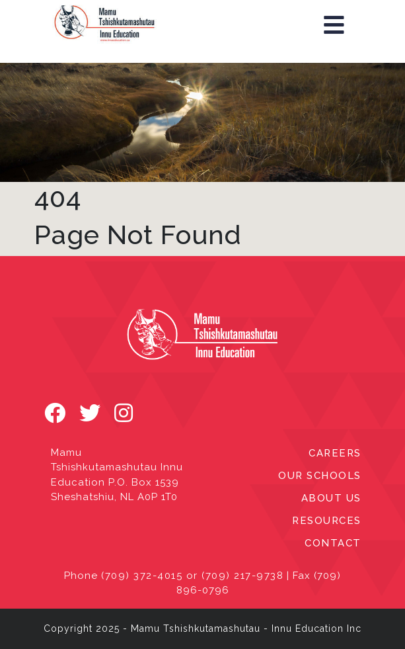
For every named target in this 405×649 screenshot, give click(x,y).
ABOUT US (331, 498)
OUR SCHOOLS (319, 476)
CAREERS (335, 453)
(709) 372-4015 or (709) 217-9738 (192, 576)
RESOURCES (326, 521)
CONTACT (333, 543)
